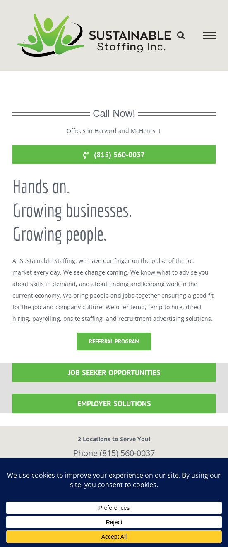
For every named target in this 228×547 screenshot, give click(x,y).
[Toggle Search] (181, 35)
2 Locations (94, 439)
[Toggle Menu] (209, 35)
